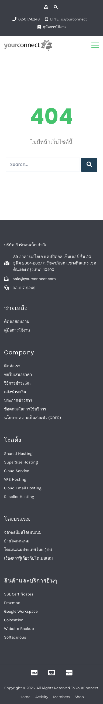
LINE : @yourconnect (68, 19)
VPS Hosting (15, 479)
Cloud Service (16, 470)
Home (24, 697)
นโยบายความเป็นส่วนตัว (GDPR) (32, 417)
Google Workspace (21, 611)
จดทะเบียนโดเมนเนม (23, 532)
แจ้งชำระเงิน (15, 391)
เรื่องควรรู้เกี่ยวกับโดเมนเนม (28, 558)
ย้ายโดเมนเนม (16, 541)
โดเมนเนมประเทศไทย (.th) (28, 549)
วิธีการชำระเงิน (17, 383)
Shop (79, 697)
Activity (41, 697)
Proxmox (12, 602)
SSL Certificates (18, 594)
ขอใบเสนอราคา (18, 374)
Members (61, 697)
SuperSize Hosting (21, 462)
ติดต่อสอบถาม (16, 321)
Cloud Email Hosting (22, 488)
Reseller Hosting (19, 496)
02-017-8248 (29, 19)
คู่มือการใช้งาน (54, 27)
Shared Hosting (18, 453)
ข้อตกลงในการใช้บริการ (25, 409)
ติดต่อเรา (12, 366)
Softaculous (15, 637)
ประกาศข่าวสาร (18, 400)
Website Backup (19, 628)
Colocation (13, 620)
